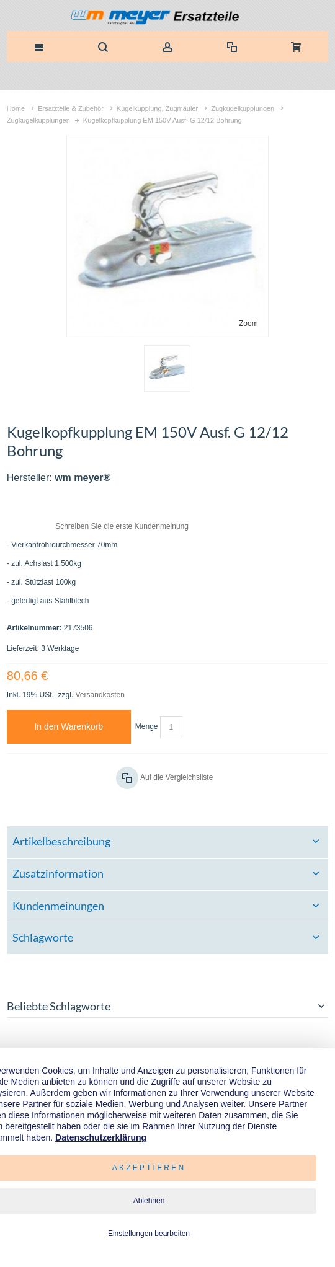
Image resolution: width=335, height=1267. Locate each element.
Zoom (248, 323)
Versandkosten (100, 695)
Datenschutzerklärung (100, 1137)
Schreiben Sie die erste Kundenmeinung (122, 526)
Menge (146, 726)
